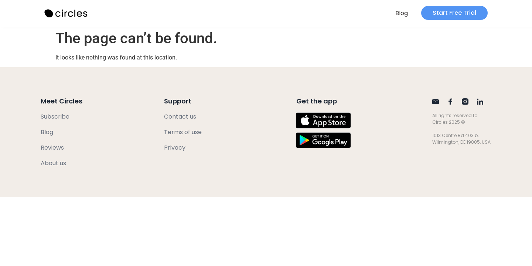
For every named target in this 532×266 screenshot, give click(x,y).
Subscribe (55, 116)
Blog (401, 13)
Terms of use (183, 132)
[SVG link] (66, 13)
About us (53, 163)
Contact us (180, 116)
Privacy (174, 147)
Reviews (52, 147)
